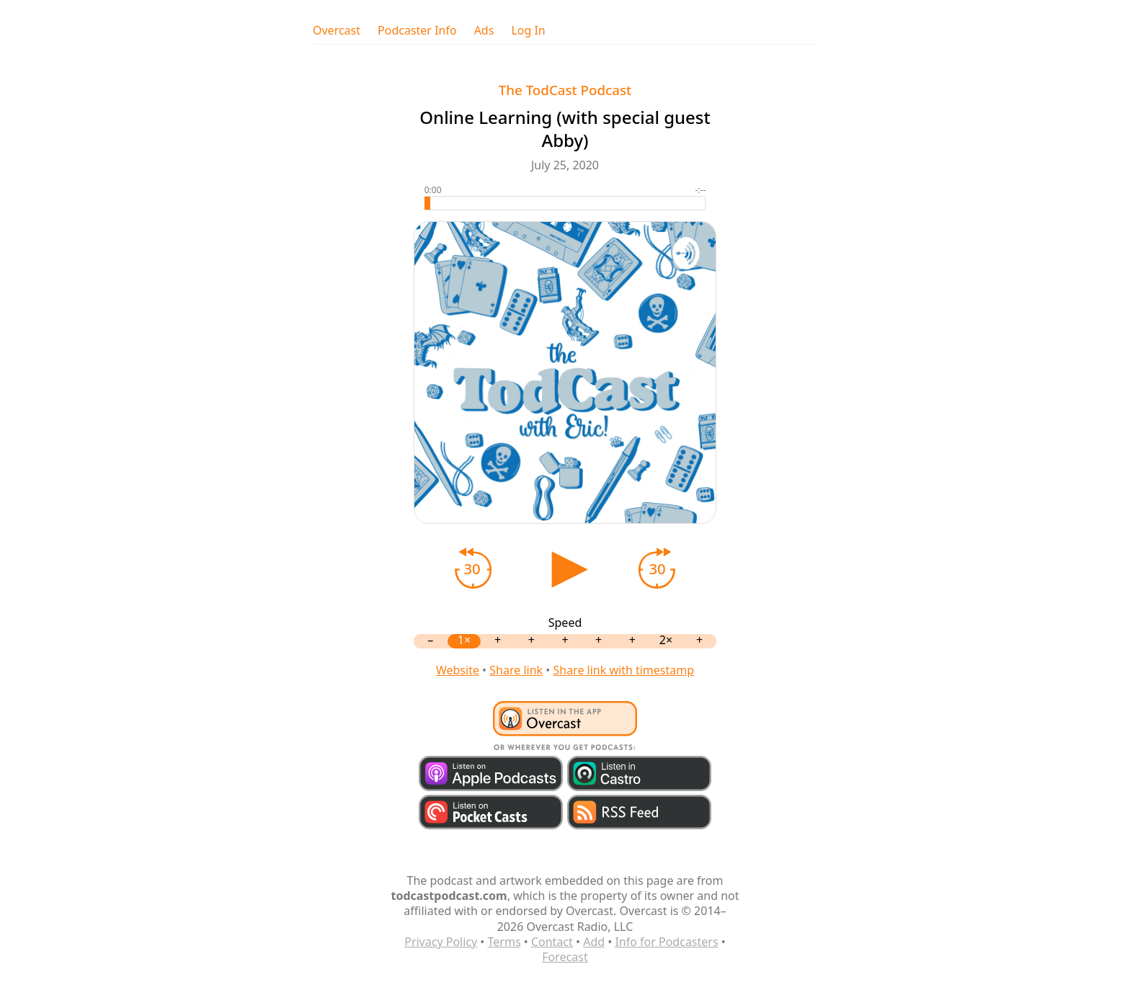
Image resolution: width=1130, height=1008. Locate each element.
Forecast (564, 957)
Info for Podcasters (666, 942)
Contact (552, 942)
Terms (504, 942)
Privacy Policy (440, 942)
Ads (484, 30)
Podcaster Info (417, 30)
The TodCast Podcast (565, 90)
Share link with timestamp (623, 670)
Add (594, 942)
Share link (516, 670)
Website (457, 670)
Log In (528, 30)
